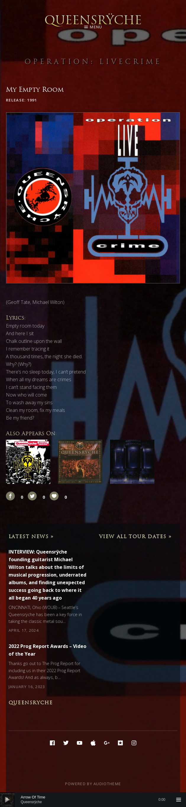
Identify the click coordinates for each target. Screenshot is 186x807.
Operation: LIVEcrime (93, 61)
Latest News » (31, 536)
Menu (96, 27)
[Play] (7, 799)
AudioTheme (107, 783)
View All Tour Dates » (135, 536)
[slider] (93, 799)
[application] (93, 799)
